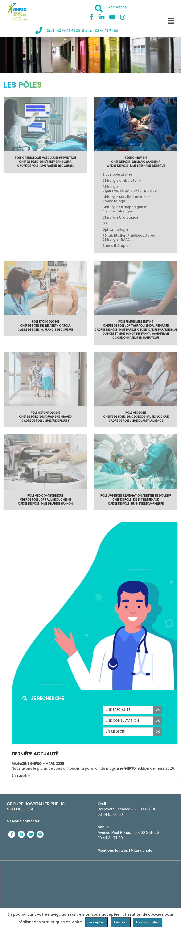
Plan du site (141, 850)
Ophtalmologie (115, 229)
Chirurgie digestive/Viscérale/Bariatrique (129, 189)
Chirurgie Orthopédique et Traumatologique (125, 209)
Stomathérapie (115, 246)
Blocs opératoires (117, 175)
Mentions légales (113, 850)
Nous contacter (23, 821)
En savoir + (21, 775)
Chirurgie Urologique (120, 217)
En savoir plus (147, 922)
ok (157, 709)
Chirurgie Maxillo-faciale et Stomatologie (126, 199)
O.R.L (106, 223)
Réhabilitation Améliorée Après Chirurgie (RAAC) (128, 238)
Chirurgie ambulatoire (121, 181)
